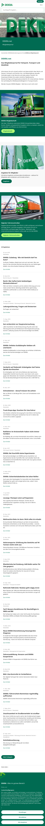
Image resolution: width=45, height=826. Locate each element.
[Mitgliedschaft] (22, 131)
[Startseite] (3, 53)
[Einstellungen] (22, 813)
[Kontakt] (40, 1)
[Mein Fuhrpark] (8, 757)
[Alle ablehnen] (22, 818)
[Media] (12, 53)
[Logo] (7, 5)
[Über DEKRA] (8, 53)
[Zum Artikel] (22, 261)
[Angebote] (22, 181)
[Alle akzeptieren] (22, 823)
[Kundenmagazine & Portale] (20, 53)
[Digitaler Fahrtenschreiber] (22, 235)
